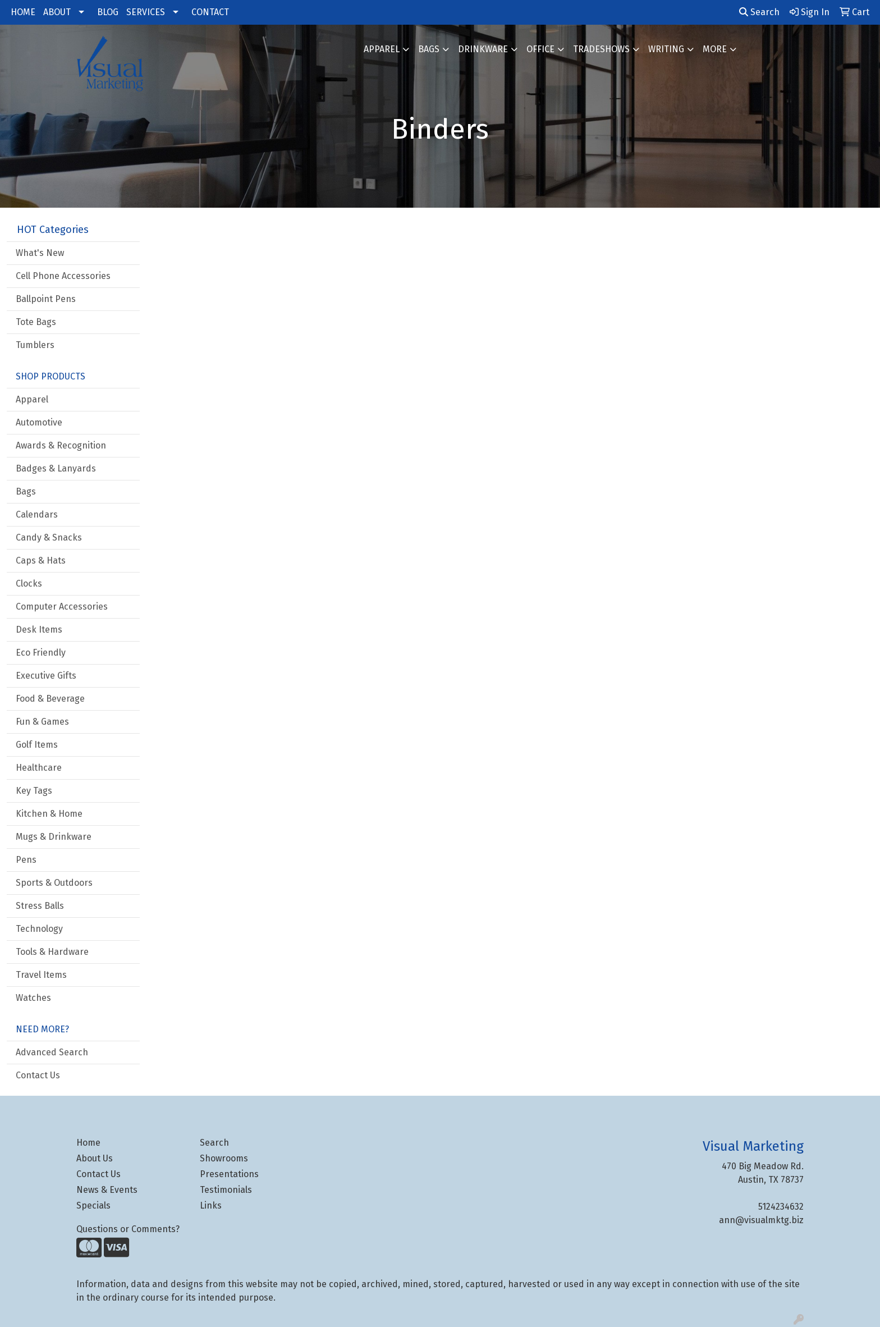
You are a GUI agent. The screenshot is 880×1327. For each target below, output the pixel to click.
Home (88, 1142)
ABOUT (57, 12)
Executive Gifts (46, 675)
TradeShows (601, 49)
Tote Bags (36, 322)
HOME (23, 12)
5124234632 (781, 1206)
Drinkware (483, 49)
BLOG (107, 12)
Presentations (229, 1174)
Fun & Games (42, 721)
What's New (40, 253)
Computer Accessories (62, 606)
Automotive (39, 422)
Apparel (382, 49)
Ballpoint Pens (46, 299)
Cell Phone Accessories (63, 276)
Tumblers (35, 345)
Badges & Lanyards (56, 468)
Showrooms (224, 1158)
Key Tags (34, 790)
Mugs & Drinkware (53, 836)
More (715, 49)
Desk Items (39, 629)
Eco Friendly (41, 652)
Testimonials (226, 1189)
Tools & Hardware (52, 951)
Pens (26, 859)
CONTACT (210, 12)
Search (759, 12)
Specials (93, 1205)
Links (211, 1205)
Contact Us (38, 1075)
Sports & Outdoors (54, 882)
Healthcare (39, 767)
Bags (428, 49)
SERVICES (145, 12)
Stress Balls (40, 905)
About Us (94, 1158)
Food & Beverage (50, 698)
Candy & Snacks (49, 537)
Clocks (29, 583)
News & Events (107, 1189)
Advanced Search (52, 1052)
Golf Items (37, 744)
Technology (39, 928)
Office (540, 49)
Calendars (37, 514)
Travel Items (41, 974)
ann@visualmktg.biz (761, 1220)
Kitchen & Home (49, 813)
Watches (33, 997)
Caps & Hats (41, 560)
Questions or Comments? (128, 1229)
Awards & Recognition (61, 445)
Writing (666, 49)
